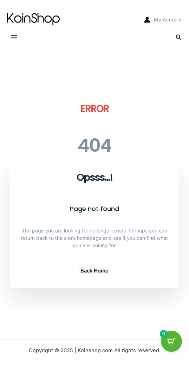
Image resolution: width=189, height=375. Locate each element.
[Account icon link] (163, 19)
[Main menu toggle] (14, 37)
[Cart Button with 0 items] (171, 341)
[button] (179, 37)
